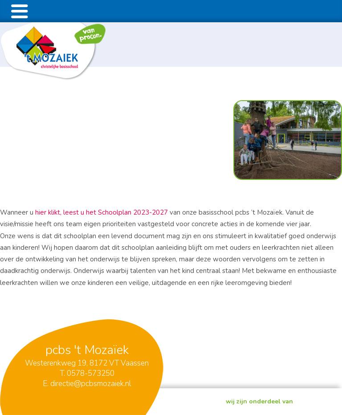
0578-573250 (90, 373)
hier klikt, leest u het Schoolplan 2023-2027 (102, 212)
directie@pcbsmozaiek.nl (90, 383)
